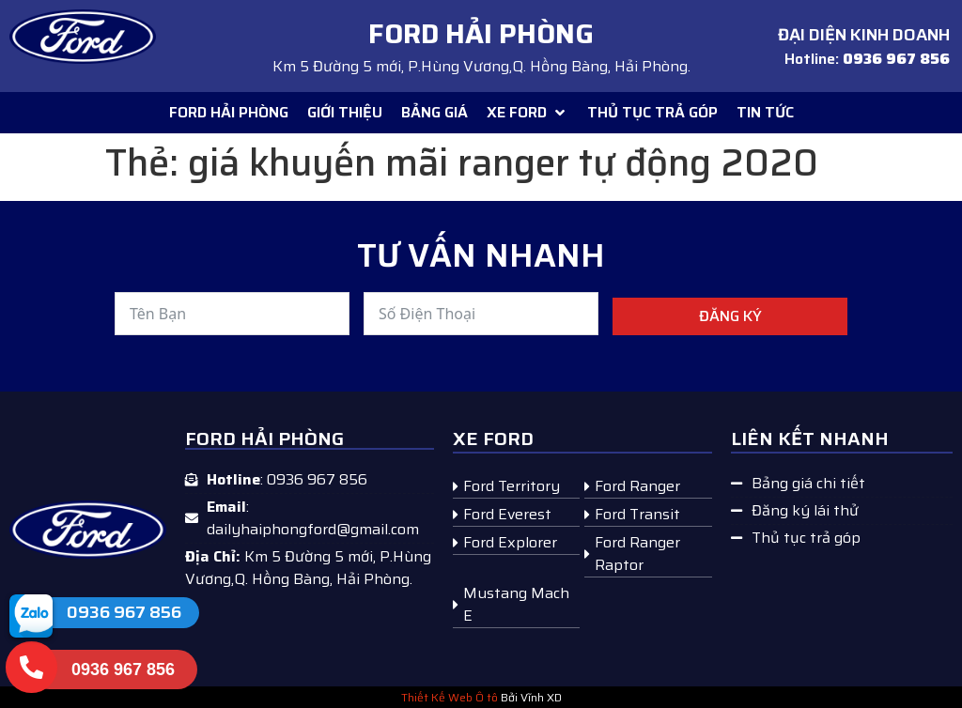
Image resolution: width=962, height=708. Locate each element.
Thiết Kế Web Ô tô (449, 697)
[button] (527, 113)
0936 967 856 (124, 612)
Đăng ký (730, 316)
